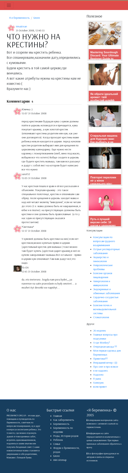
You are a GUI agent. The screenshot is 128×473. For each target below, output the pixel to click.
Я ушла (97, 378)
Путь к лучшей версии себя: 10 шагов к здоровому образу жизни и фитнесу (103, 225)
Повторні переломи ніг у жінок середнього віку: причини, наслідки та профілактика (104, 184)
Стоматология (101, 317)
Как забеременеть (63, 419)
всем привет (100, 386)
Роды (56, 435)
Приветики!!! (100, 358)
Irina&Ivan (21, 26)
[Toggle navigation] (8, 5)
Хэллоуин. (98, 382)
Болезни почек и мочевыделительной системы (104, 309)
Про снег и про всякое (105, 366)
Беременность (61, 423)
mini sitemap (60, 459)
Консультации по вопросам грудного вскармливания (104, 241)
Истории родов (69, 435)
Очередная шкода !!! (105, 346)
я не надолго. (100, 370)
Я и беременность (19, 17)
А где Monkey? (101, 342)
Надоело (98, 374)
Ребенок (58, 439)
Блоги (36, 17)
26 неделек (99, 330)
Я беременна (99, 409)
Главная (57, 415)
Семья (56, 443)
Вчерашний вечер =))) (105, 362)
